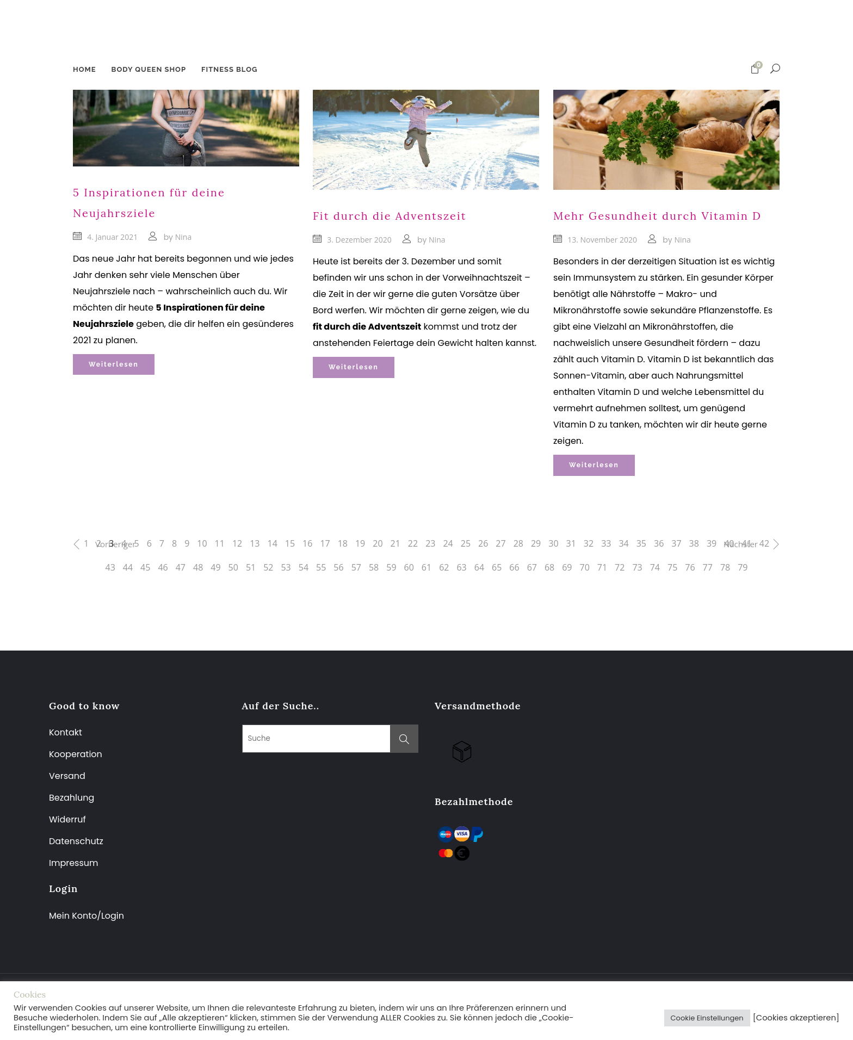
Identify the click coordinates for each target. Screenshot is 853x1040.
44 (128, 567)
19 (360, 543)
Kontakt (65, 732)
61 (426, 567)
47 (181, 567)
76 (690, 567)
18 (343, 543)
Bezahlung (71, 797)
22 (413, 543)
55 (321, 567)
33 (606, 543)
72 (620, 567)
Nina (183, 237)
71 (602, 567)
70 (585, 567)
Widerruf (67, 819)
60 (409, 567)
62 (444, 567)
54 (303, 567)
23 (430, 543)
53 (285, 567)
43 (110, 567)
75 (672, 567)
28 (518, 543)
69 (567, 567)
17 (325, 543)
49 (215, 567)
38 (694, 543)
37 (676, 543)
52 (268, 567)
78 (725, 567)
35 (641, 543)
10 (202, 543)
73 (637, 567)
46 (163, 567)
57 (356, 567)
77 (708, 567)
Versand (67, 776)
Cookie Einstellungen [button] (707, 1018)
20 (377, 543)
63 (461, 567)
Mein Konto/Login (87, 915)
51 (251, 567)
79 (742, 567)
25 (466, 543)
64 (479, 567)
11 (220, 543)
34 (623, 543)
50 (233, 567)
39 (711, 543)
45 (145, 567)
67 (532, 567)
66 (514, 567)
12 (237, 543)
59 (391, 567)
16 (307, 543)
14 (272, 543)
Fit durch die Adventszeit (390, 215)
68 (549, 567)
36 (659, 543)
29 (536, 543)
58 (374, 567)
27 (500, 543)
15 (290, 543)
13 (254, 543)
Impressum (73, 863)
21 (395, 543)
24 (448, 543)
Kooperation (75, 754)
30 (553, 543)
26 (483, 543)
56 (338, 567)
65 (497, 567)
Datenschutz (76, 841)
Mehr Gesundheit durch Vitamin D (657, 215)
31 (571, 543)
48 (198, 567)
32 (589, 543)
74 (655, 567)
